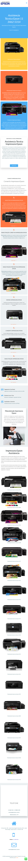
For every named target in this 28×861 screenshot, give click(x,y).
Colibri (17, 857)
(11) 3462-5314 (15, 839)
